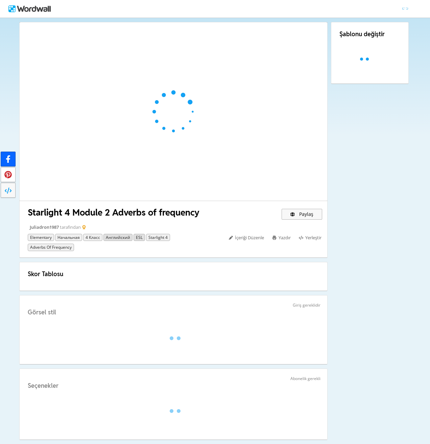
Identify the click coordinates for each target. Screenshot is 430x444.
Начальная (68, 237)
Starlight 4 (158, 237)
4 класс (93, 237)
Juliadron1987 (44, 227)
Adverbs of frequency (51, 247)
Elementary (41, 237)
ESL (139, 237)
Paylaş (301, 214)
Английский (118, 237)
